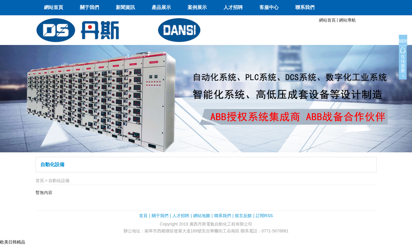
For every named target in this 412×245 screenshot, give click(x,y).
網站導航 (347, 20)
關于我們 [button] (89, 7)
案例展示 (197, 7)
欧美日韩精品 (12, 242)
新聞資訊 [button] (125, 7)
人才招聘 (233, 7)
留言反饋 (243, 215)
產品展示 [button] (161, 7)
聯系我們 (304, 7)
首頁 (40, 180)
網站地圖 (201, 215)
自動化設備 (52, 164)
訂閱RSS (264, 215)
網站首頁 (53, 7)
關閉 (403, 41)
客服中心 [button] (269, 7)
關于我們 (160, 215)
